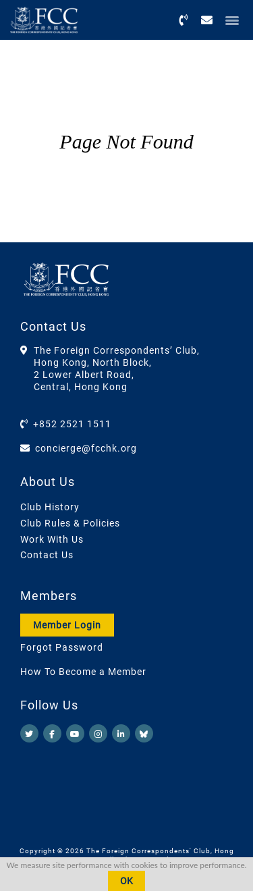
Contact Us (47, 554)
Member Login (67, 625)
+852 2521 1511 (72, 423)
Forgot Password (61, 647)
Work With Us (52, 539)
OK (126, 880)
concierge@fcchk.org (86, 448)
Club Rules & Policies (70, 523)
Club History (50, 507)
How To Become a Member (83, 671)
